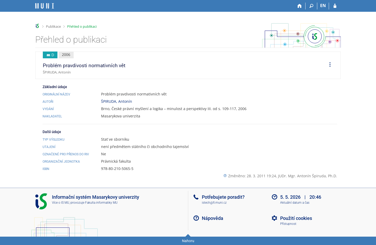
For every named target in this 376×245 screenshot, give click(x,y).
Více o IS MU (60, 202)
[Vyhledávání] (311, 6)
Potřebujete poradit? (223, 197)
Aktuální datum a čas (294, 202)
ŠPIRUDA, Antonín (116, 101)
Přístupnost (288, 224)
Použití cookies (296, 218)
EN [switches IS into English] (323, 5)
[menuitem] (328, 65)
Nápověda (212, 218)
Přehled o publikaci (82, 26)
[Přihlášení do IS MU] (335, 6)
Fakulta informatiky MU (101, 202)
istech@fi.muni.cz (214, 202)
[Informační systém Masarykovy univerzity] (44, 6)
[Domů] (300, 6)
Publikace (53, 26)
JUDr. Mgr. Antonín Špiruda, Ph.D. (307, 175)
